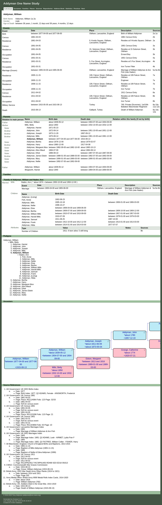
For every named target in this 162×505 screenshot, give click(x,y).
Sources (39, 8)
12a (158, 107)
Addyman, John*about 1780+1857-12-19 (129, 335)
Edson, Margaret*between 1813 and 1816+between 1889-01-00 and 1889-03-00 (93, 362)
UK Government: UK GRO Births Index (22, 389)
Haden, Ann (26, 182)
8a (154, 92)
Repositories (48, 8)
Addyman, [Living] (29, 197)
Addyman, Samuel (29, 220)
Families (25, 8)
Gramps (15, 499)
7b (154, 84)
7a (154, 75)
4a (154, 58)
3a (154, 46)
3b (154, 49)
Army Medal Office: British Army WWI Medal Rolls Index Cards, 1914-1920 (37, 478)
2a (34, 19)
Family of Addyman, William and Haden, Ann (23, 180)
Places (32, 8)
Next (83, 8)
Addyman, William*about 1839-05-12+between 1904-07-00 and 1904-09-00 (57, 354)
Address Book (59, 8)
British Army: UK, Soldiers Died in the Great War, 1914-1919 (31, 484)
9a (154, 105)
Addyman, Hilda (28, 225)
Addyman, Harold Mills (31, 217)
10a (156, 105)
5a (154, 70)
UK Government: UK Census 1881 (20, 395)
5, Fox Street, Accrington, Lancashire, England (99, 62)
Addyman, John (33, 130)
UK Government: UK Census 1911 (20, 454)
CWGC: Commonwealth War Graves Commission (26, 465)
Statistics (69, 8)
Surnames (17, 8)
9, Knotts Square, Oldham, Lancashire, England (100, 42)
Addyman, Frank (28, 222)
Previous (77, 8)
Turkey (92, 105)
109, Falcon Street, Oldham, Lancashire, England (101, 76)
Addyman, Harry (33, 145)
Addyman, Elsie (28, 208)
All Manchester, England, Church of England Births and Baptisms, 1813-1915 (38, 444)
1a (32, 19)
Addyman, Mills (33, 136)
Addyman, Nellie (33, 161)
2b (154, 37)
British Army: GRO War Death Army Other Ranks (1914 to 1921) (33, 471)
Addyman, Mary (33, 159)
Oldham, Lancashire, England (101, 34)
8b (154, 96)
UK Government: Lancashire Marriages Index (25, 427)
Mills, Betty (29, 125)
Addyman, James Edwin (37, 156)
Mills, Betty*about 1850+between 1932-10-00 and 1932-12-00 (57, 371)
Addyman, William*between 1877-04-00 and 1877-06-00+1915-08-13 (21, 362)
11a (154, 107)
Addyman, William (32, 122)
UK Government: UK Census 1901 (20, 416)
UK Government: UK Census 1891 (20, 406)
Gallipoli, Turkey (96, 110)
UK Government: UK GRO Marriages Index (24, 433)
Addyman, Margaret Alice (37, 147)
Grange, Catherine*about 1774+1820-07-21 (129, 353)
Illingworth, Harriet (32, 170)
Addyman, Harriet (34, 128)
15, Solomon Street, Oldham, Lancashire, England (101, 50)
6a (156, 70)
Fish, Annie (26, 200)
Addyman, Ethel (33, 153)
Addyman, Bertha (34, 142)
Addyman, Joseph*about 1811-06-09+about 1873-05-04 (93, 344)
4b (154, 61)
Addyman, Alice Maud (36, 150)
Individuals (8, 9)
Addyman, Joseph (34, 133)
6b (159, 70)
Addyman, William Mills (31, 214)
